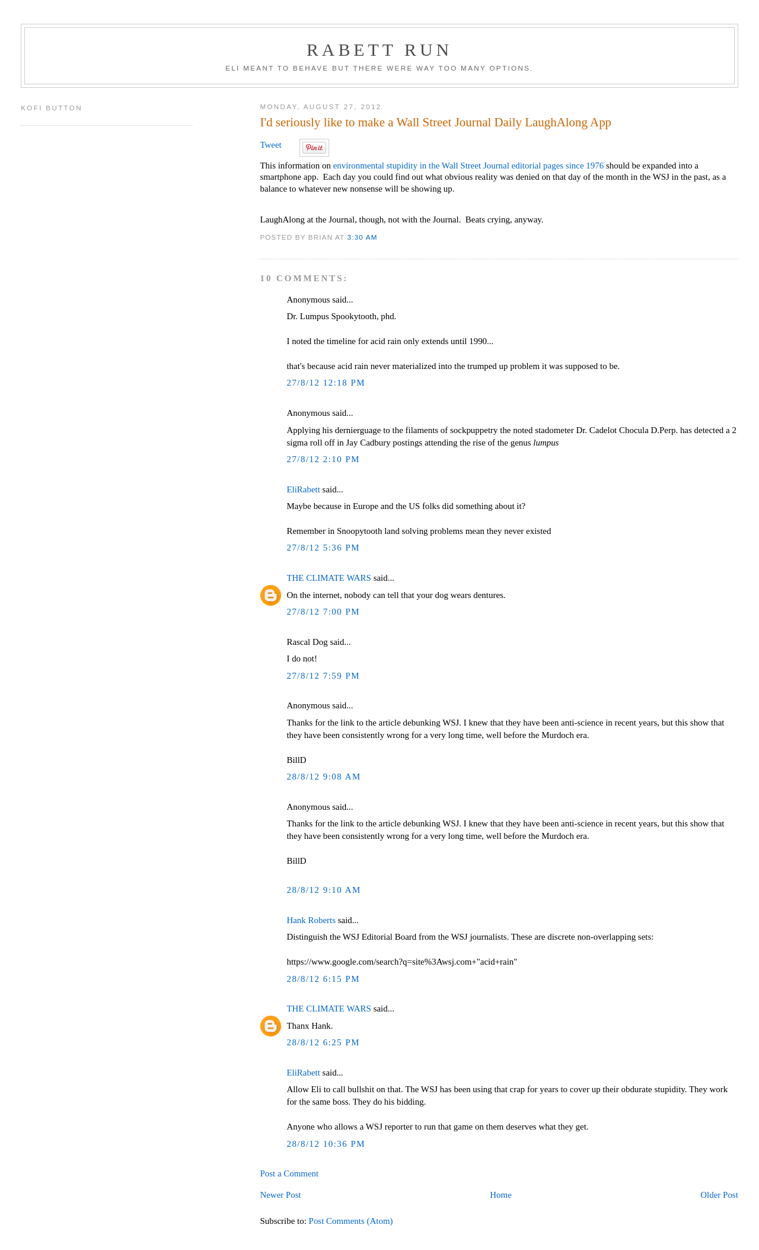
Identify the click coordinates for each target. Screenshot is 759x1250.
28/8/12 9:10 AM (323, 890)
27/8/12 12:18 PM (325, 382)
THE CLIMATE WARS (328, 578)
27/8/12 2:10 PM (323, 459)
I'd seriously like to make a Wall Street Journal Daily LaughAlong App (435, 122)
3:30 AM (362, 237)
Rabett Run (379, 49)
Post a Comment (289, 1173)
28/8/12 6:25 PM (323, 1042)
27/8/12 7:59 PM (323, 675)
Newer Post (280, 1195)
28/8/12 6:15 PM (323, 979)
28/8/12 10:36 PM (325, 1144)
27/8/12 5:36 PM (323, 547)
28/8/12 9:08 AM (323, 776)
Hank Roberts (311, 920)
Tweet (270, 145)
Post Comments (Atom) (351, 1221)
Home (501, 1195)
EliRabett (303, 489)
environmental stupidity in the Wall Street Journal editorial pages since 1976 (468, 165)
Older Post (719, 1195)
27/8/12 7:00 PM (323, 611)
